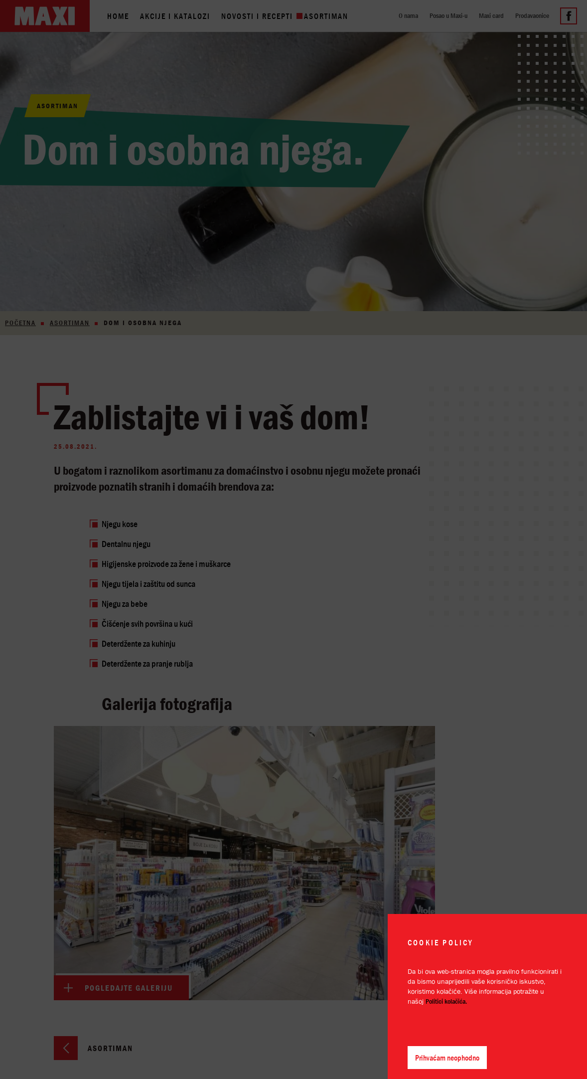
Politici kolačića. (446, 1001)
